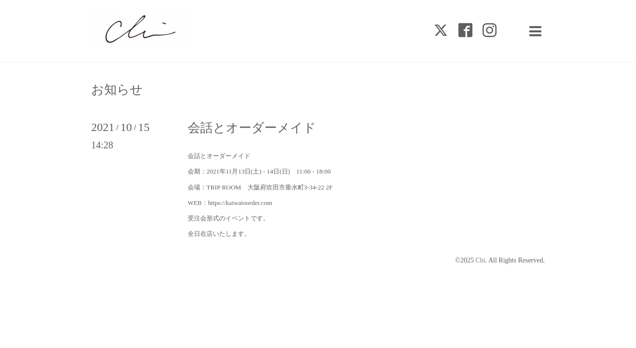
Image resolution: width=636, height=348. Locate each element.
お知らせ (117, 90)
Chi (480, 260)
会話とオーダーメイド (252, 128)
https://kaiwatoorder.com (240, 202)
